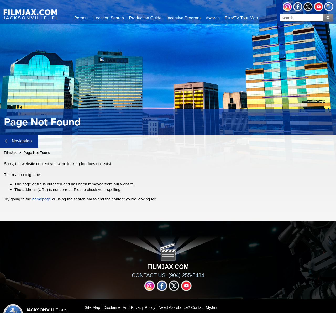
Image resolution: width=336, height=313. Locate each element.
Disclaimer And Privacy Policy (129, 307)
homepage (41, 199)
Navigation (18, 141)
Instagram (287, 6)
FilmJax (10, 153)
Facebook (297, 6)
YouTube (318, 6)
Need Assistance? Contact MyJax (188, 307)
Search (328, 18)
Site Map (92, 307)
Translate (328, 6)
